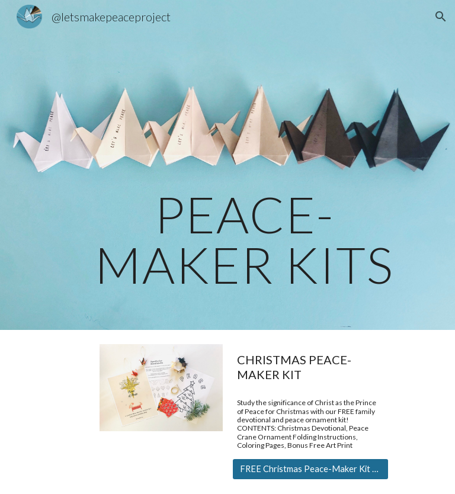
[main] (243, 165)
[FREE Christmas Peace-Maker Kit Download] (310, 469)
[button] (441, 16)
